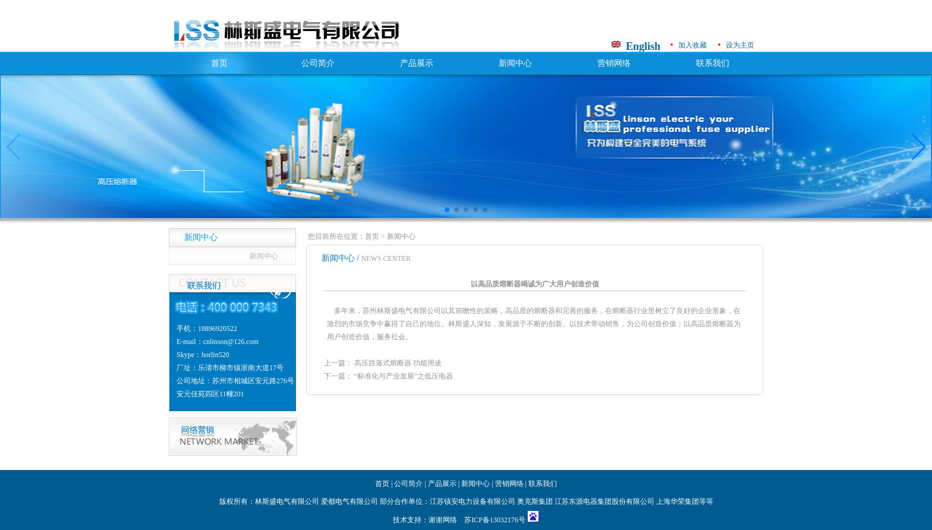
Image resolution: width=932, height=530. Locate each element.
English (643, 46)
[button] (447, 209)
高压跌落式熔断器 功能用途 (398, 363)
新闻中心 (515, 63)
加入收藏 (692, 45)
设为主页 (740, 45)
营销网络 (614, 63)
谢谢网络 (443, 520)
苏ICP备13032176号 (495, 520)
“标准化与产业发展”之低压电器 (404, 376)
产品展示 (416, 63)
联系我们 (712, 63)
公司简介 (318, 63)
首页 (219, 63)
